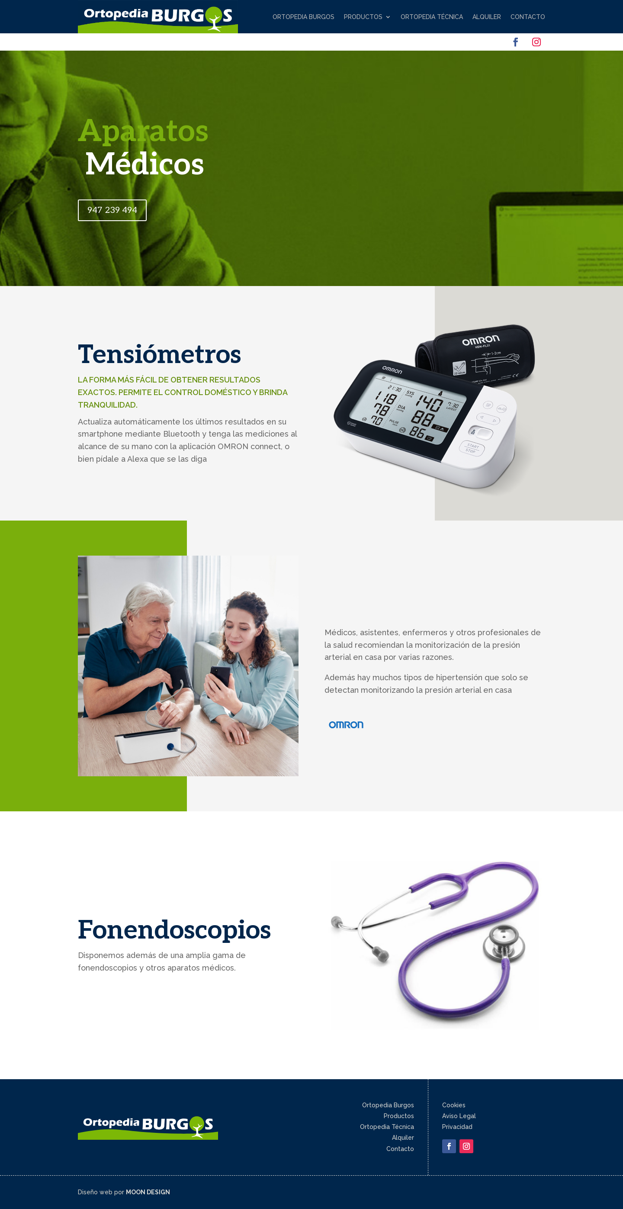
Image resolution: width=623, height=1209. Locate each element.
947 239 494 (112, 210)
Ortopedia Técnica (432, 16)
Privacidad (457, 1126)
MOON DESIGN (148, 1192)
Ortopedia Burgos (303, 16)
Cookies (454, 1105)
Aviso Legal (459, 1116)
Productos (363, 16)
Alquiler (486, 16)
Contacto (528, 16)
